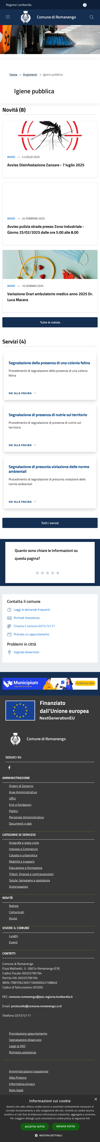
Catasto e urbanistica (23, 855)
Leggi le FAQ (17, 1046)
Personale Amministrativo (26, 817)
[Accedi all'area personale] (85, 5)
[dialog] (50, 1118)
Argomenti (30, 74)
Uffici (12, 798)
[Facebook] (9, 768)
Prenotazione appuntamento (28, 1033)
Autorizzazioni (18, 886)
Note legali (16, 1090)
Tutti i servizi (50, 523)
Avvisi (11, 157)
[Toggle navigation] (8, 16)
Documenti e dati (20, 823)
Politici (13, 811)
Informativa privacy (22, 1083)
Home (13, 74)
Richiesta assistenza (22, 1052)
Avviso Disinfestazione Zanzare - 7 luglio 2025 (45, 165)
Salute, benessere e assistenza (29, 880)
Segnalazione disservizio (25, 1039)
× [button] (95, 1099)
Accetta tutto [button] (35, 1126)
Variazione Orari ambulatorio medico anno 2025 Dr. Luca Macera (50, 297)
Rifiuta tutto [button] (65, 1126)
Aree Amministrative (23, 792)
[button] (50, 1135)
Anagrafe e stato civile (24, 842)
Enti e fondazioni (20, 804)
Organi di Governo (21, 785)
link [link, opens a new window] (88, 1118)
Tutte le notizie (50, 322)
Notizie (13, 905)
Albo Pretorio (18, 1077)
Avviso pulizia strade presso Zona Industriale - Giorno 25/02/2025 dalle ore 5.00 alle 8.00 (45, 229)
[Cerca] (91, 17)
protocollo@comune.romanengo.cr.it (36, 1006)
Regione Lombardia (18, 4)
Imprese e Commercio (23, 849)
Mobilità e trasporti (22, 861)
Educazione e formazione (25, 867)
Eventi (13, 942)
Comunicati (16, 912)
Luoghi (13, 936)
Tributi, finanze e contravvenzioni (31, 874)
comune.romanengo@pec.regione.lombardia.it (41, 996)
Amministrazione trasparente (28, 1071)
